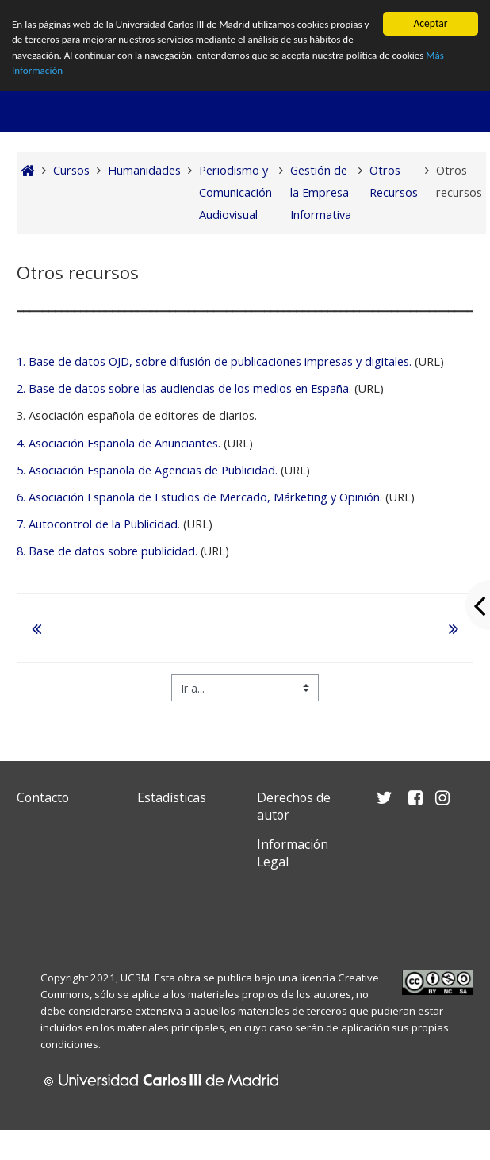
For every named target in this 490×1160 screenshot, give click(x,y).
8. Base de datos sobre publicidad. (107, 551)
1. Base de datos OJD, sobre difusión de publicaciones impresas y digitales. (214, 361)
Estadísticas (171, 797)
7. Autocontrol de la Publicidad (97, 524)
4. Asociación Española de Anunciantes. (118, 443)
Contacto (43, 797)
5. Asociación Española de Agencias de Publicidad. (147, 470)
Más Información (84, 73)
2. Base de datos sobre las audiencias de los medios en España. (184, 388)
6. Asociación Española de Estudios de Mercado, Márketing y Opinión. (199, 497)
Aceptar (430, 23)
